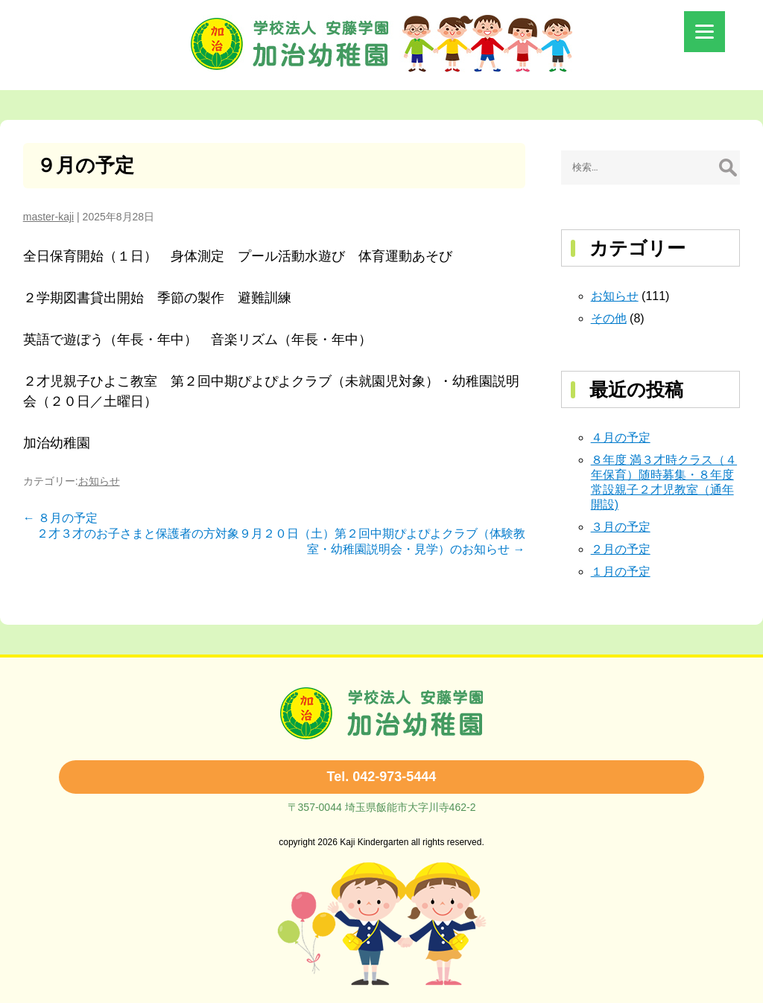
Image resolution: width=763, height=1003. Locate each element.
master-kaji (48, 217)
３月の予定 (620, 526)
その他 (609, 318)
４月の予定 (620, 437)
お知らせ (99, 481)
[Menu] (704, 31)
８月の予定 (60, 518)
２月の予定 (620, 549)
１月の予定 (620, 571)
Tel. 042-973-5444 (382, 776)
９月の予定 (85, 165)
